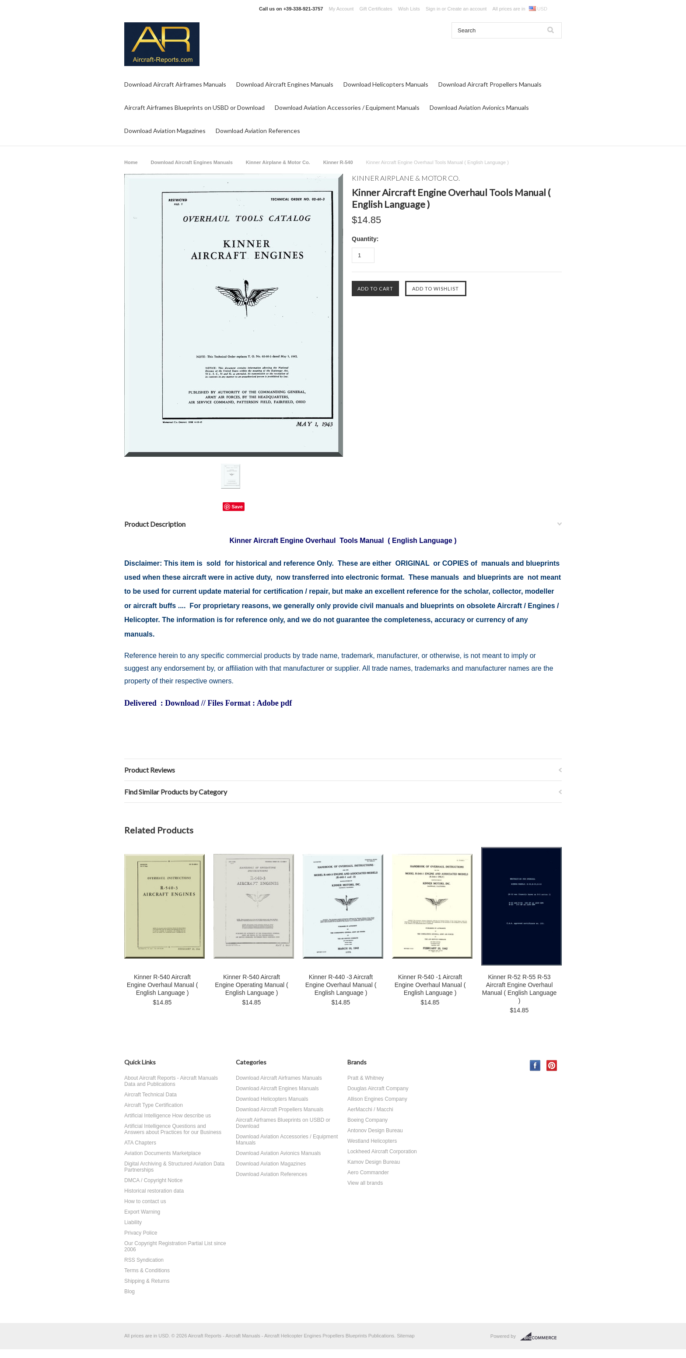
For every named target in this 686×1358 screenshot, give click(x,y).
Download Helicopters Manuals (385, 84)
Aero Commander (368, 1172)
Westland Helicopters (372, 1141)
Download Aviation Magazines (165, 130)
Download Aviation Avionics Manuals (479, 107)
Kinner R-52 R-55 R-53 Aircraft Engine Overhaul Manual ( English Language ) (519, 988)
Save (237, 506)
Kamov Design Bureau (373, 1162)
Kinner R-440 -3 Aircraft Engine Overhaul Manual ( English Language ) (341, 984)
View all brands (365, 1183)
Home (131, 162)
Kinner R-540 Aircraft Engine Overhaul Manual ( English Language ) (162, 984)
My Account (341, 8)
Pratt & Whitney (365, 1078)
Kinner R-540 (338, 162)
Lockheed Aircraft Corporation (382, 1151)
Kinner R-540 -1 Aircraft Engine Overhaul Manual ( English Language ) (430, 984)
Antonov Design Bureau (375, 1130)
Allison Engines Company (377, 1099)
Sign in (433, 8)
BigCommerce (541, 1336)
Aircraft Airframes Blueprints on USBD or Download (194, 107)
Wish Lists (409, 8)
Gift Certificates (375, 8)
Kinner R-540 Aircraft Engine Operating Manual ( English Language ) (251, 984)
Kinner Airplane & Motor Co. (278, 162)
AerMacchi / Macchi (370, 1109)
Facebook (535, 1065)
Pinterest (551, 1065)
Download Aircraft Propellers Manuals (490, 84)
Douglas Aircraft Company (377, 1088)
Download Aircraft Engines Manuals (284, 84)
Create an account (466, 8)
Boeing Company (367, 1120)
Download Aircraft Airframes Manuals (175, 84)
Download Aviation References (258, 130)
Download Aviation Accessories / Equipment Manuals (347, 107)
